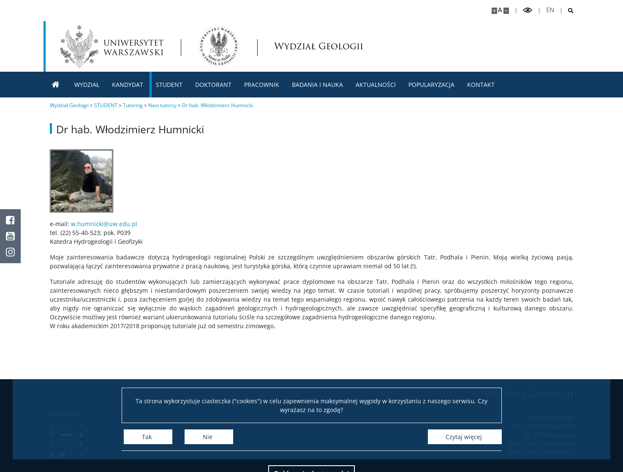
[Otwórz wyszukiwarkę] (567, 10)
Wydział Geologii (300, 46)
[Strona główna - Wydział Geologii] (219, 46)
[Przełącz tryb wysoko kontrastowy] (528, 10)
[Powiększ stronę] (494, 11)
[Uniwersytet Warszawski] (111, 46)
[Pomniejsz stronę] (506, 11)
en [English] (550, 10)
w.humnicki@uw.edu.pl (104, 224)
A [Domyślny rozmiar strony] (500, 10)
